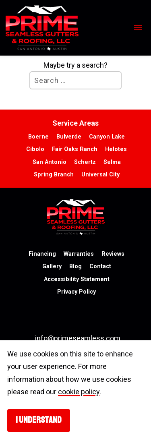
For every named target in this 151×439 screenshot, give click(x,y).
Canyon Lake (107, 136)
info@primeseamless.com (77, 338)
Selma (112, 162)
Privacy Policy (76, 291)
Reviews (112, 254)
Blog (75, 266)
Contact (100, 266)
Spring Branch (54, 174)
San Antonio (49, 162)
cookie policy (78, 391)
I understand (39, 420)
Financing (42, 254)
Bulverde (68, 136)
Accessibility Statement (77, 279)
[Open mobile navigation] (137, 28)
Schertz (85, 162)
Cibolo (35, 149)
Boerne (38, 136)
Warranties (79, 254)
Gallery (52, 266)
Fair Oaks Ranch (74, 149)
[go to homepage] (65, 28)
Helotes (116, 149)
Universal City (100, 174)
